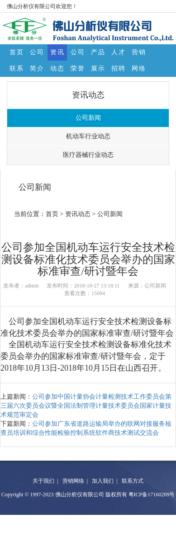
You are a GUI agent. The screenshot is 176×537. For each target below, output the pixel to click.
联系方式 (17, 71)
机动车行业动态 (88, 136)
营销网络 (139, 55)
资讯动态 (57, 55)
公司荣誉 (78, 55)
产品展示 (98, 55)
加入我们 (103, 481)
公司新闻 (88, 117)
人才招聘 (118, 55)
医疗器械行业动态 (88, 154)
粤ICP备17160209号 (151, 494)
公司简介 (37, 55)
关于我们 (43, 481)
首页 (17, 52)
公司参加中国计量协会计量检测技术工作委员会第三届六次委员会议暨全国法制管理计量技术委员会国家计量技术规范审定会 (85, 405)
